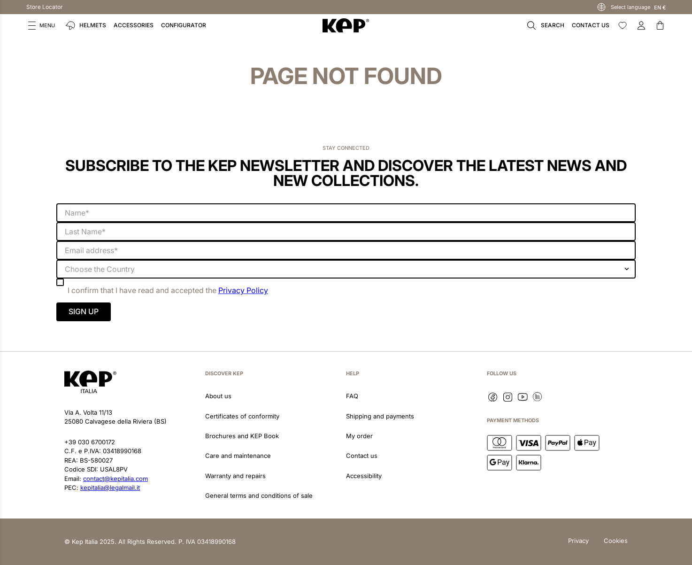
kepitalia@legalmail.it (110, 487)
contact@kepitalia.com (115, 478)
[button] (41, 25)
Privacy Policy (243, 290)
